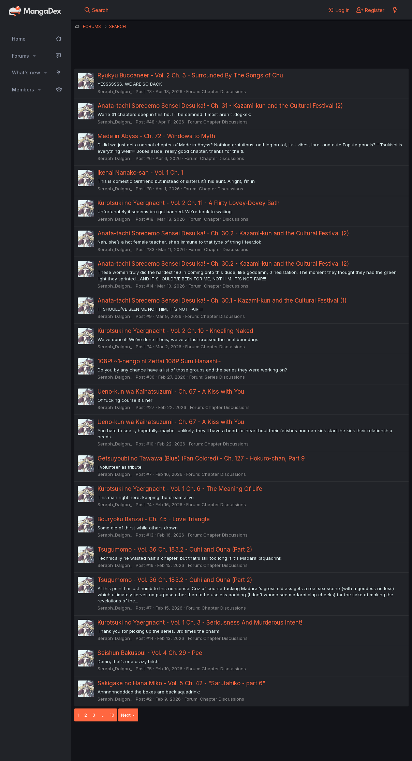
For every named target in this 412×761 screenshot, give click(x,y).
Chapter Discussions (224, 91)
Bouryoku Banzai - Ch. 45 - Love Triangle (154, 519)
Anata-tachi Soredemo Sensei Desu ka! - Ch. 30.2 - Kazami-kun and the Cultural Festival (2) (223, 233)
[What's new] (395, 10)
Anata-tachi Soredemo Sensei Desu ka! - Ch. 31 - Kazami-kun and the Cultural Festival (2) (220, 105)
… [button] (102, 715)
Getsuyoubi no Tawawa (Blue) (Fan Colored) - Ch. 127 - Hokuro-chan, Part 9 (201, 458)
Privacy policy (241, 737)
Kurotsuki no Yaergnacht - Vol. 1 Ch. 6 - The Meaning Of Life (180, 488)
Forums (20, 56)
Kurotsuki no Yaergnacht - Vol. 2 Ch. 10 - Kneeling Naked (175, 330)
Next (126, 715)
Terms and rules (201, 737)
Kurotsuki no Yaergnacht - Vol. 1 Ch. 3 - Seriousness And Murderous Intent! (200, 622)
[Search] (96, 10)
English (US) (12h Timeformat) (109, 737)
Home (19, 39)
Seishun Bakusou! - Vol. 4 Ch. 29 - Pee (150, 652)
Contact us (163, 737)
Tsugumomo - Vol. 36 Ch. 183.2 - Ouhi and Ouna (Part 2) (175, 549)
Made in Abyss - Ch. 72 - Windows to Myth (156, 136)
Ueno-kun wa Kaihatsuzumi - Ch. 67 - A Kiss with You (171, 391)
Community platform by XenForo (352, 746)
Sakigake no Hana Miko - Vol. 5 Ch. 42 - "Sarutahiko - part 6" (181, 683)
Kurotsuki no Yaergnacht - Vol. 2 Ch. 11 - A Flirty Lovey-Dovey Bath (189, 203)
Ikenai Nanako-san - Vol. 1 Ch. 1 (140, 172)
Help (270, 737)
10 (112, 715)
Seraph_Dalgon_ (115, 91)
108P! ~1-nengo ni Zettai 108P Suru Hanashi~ (159, 361)
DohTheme (344, 751)
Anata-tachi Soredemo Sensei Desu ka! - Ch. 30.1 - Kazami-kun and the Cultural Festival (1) (222, 300)
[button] (34, 55)
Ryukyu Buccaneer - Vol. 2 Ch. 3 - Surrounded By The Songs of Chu (190, 75)
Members (23, 89)
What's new (26, 72)
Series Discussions (225, 377)
